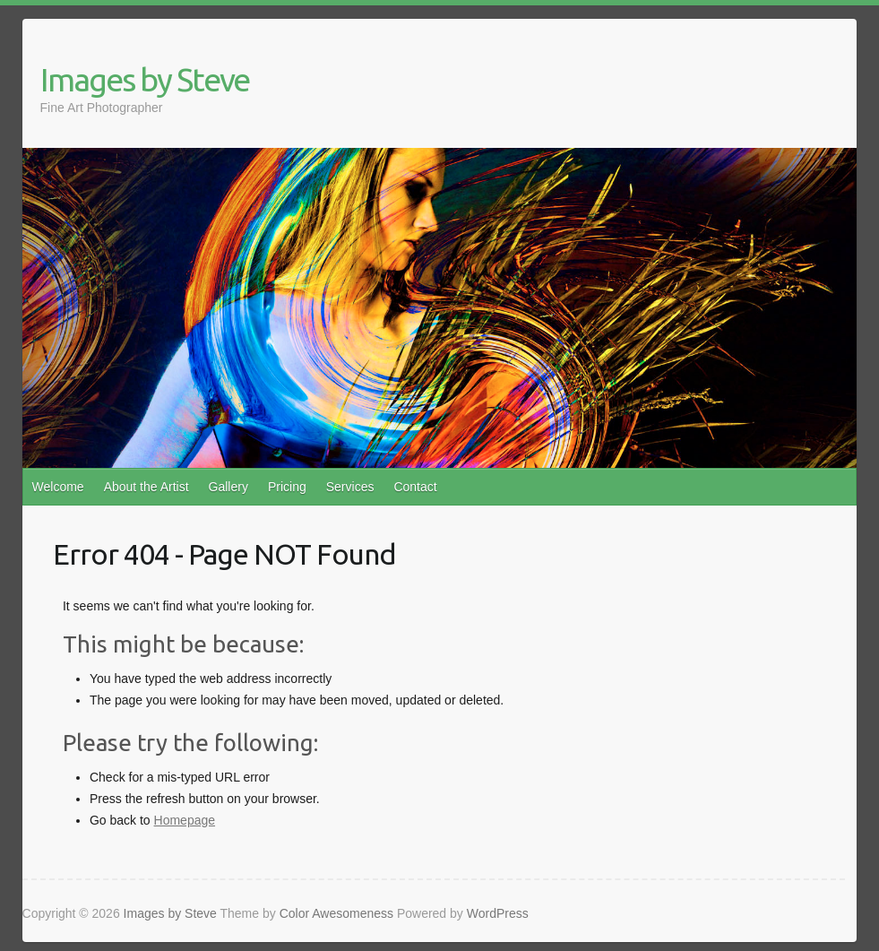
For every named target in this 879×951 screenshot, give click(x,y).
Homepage (185, 820)
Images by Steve (144, 79)
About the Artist (146, 487)
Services (350, 487)
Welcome (58, 487)
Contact (414, 487)
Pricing (287, 487)
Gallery (228, 487)
